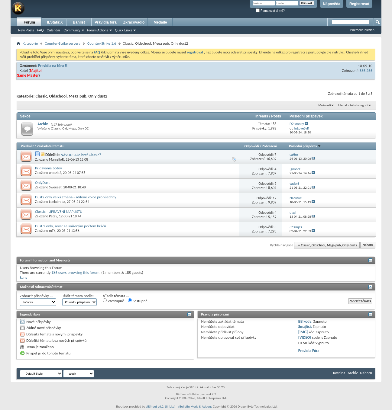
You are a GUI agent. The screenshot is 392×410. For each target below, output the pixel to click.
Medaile (160, 22)
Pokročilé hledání (362, 30)
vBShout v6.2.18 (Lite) (161, 406)
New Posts (26, 30)
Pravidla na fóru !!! (53, 65)
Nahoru (368, 245)
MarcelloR (56, 159)
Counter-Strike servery (62, 43)
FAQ (40, 30)
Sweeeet (55, 187)
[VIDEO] (304, 337)
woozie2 (55, 173)
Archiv (42, 124)
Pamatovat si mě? (270, 10)
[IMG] (303, 332)
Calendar (53, 30)
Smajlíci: (305, 326)
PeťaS (53, 216)
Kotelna (339, 372)
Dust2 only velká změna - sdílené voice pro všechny (75, 197)
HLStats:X (54, 22)
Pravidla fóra (106, 22)
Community (71, 30)
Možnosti (324, 105)
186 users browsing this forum (75, 272)
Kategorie (30, 43)
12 (274, 198)
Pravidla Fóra (308, 350)
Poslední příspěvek (305, 146)
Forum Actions (97, 30)
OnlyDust (42, 182)
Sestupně (137, 300)
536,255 (365, 70)
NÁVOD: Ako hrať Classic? (80, 154)
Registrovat (359, 4)
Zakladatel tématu (50, 146)
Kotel (24, 70)
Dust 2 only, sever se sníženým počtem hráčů (70, 226)
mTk (52, 231)
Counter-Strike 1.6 (101, 43)
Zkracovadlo (134, 22)
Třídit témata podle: (78, 295)
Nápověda (331, 4)
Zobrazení (269, 146)
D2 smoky (297, 124)
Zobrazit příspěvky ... (36, 295)
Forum (29, 22)
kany (23, 277)
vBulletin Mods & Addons (195, 406)
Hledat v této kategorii (353, 105)
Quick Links (123, 30)
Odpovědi (251, 146)
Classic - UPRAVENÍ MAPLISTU (59, 211)
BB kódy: (305, 321)
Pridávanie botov (48, 168)
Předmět (27, 146)
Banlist (79, 22)
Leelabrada (57, 202)
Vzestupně (113, 300)
